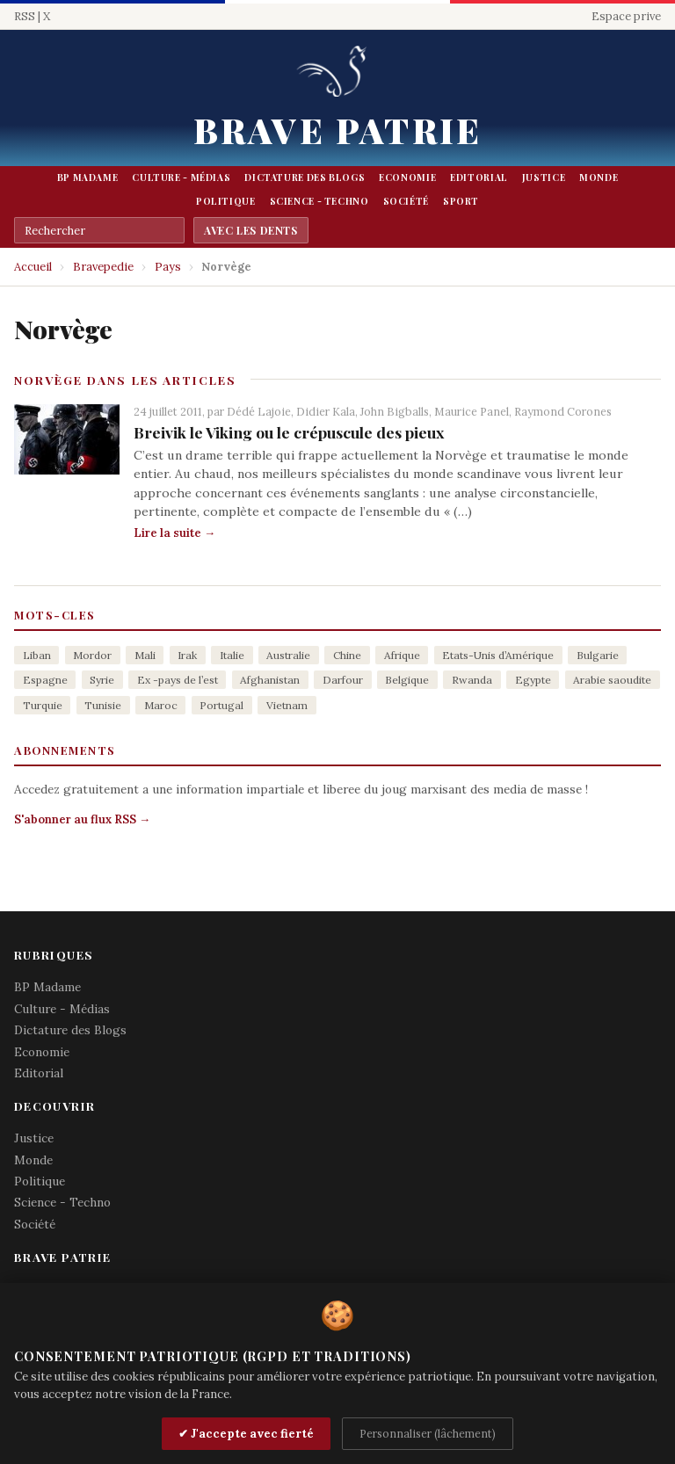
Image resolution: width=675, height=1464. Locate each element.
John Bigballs (394, 411)
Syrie (102, 679)
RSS (24, 16)
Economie (407, 177)
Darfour (343, 679)
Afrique (402, 655)
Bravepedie (103, 266)
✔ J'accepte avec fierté (246, 1433)
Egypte (533, 679)
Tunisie (102, 705)
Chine (347, 655)
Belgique (407, 679)
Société (406, 201)
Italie (232, 655)
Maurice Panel (471, 411)
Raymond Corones (563, 411)
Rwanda (472, 679)
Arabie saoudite (612, 679)
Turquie (42, 705)
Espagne (45, 679)
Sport (461, 201)
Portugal (221, 705)
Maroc (161, 705)
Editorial (479, 177)
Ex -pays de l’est (177, 679)
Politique (226, 201)
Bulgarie (598, 655)
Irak (187, 655)
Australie (288, 655)
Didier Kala (325, 411)
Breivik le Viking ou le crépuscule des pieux (289, 432)
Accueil (33, 266)
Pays (168, 266)
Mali (145, 655)
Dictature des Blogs (304, 177)
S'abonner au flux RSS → (82, 819)
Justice (543, 177)
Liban (37, 655)
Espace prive (626, 16)
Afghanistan (270, 679)
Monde (598, 177)
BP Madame (88, 177)
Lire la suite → (174, 532)
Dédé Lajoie (259, 411)
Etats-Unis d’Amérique (498, 655)
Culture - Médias (181, 177)
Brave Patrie (337, 129)
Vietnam (287, 705)
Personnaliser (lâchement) (427, 1433)
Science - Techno (319, 201)
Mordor (92, 655)
